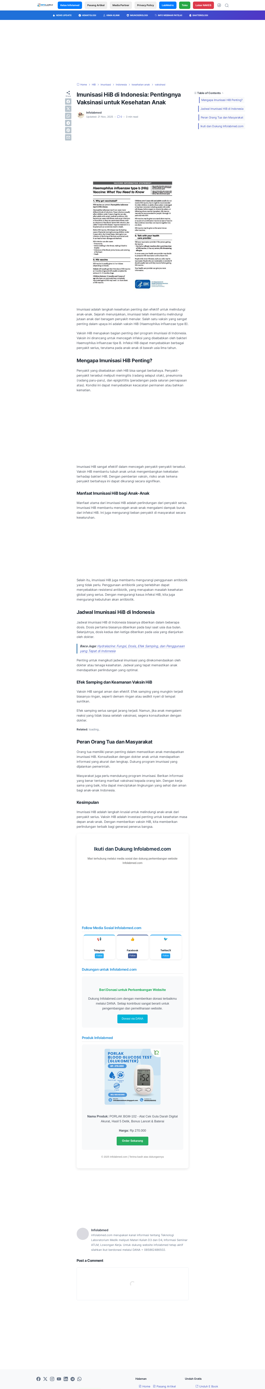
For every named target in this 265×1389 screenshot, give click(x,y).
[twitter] (68, 109)
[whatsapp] (68, 116)
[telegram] (68, 123)
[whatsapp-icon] (79, 1379)
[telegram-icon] (72, 1379)
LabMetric (168, 5)
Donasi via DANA (132, 1018)
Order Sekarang (132, 1140)
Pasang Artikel (96, 5)
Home (144, 1386)
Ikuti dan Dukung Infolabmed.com (221, 126)
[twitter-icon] (45, 1379)
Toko (185, 5)
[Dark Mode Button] (219, 5)
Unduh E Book (207, 1386)
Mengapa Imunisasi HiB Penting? (222, 100)
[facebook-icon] (38, 1379)
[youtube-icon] (59, 1379)
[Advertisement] (132, 51)
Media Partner (120, 5)
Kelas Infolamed (69, 5)
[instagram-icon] (52, 1379)
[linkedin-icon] (66, 1379)
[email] (68, 137)
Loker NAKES (203, 5)
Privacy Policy (145, 5)
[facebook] (68, 101)
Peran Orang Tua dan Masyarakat (222, 117)
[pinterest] (68, 130)
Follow (99, 955)
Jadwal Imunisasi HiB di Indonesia (221, 108)
